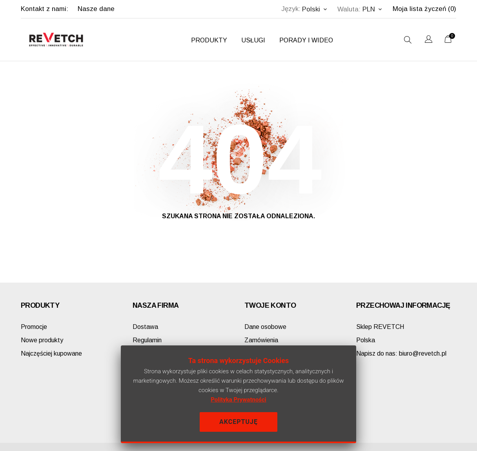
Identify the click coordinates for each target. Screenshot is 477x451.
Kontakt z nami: (44, 9)
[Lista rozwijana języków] (428, 40)
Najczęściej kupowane (51, 353)
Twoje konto (270, 305)
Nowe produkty (42, 340)
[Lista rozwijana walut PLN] (372, 9)
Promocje (34, 326)
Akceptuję (238, 421)
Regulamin (147, 340)
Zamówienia (261, 340)
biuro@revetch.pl (401, 353)
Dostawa (145, 326)
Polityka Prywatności (238, 399)
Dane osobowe (265, 326)
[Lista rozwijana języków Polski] (315, 9)
